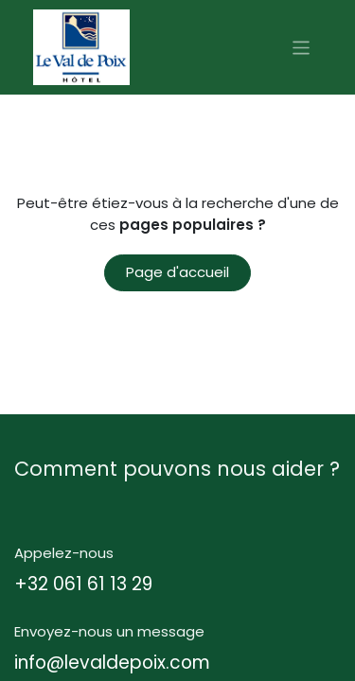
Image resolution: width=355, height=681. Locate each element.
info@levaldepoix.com (112, 662)
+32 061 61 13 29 (83, 584)
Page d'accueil (177, 272)
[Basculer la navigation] (301, 47)
